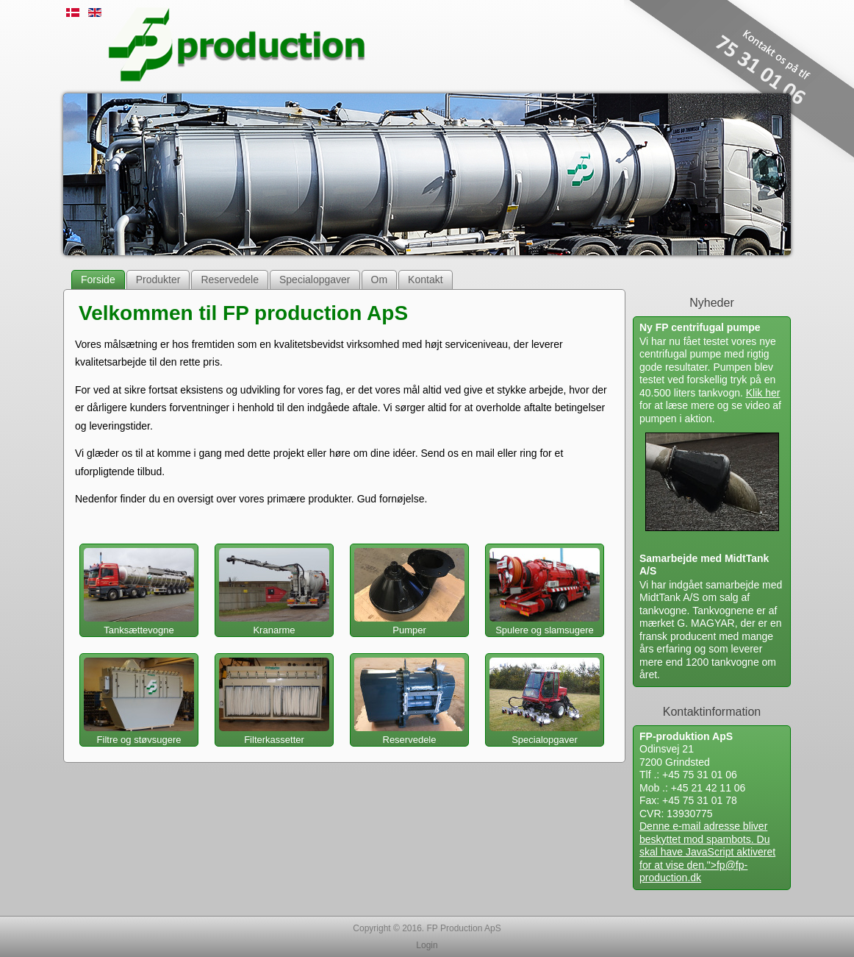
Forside (98, 279)
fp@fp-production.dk (693, 871)
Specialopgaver (315, 279)
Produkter (158, 279)
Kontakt (425, 279)
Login (426, 945)
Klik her (763, 393)
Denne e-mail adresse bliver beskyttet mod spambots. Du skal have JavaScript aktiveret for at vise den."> (707, 851)
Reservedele (230, 279)
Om (379, 279)
